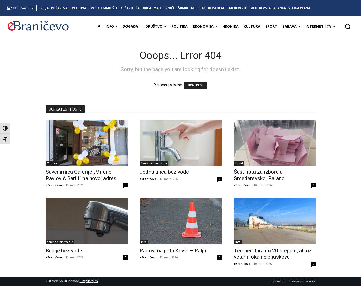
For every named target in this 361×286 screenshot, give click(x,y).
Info (143, 242)
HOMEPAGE (195, 85)
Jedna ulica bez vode (164, 172)
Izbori (239, 163)
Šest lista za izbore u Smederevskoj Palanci (260, 175)
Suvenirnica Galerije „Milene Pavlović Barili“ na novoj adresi (82, 175)
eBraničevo (54, 185)
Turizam (52, 163)
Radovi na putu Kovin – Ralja (173, 251)
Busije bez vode (64, 251)
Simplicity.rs (89, 281)
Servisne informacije (154, 163)
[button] (347, 26)
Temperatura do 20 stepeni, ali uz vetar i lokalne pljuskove (273, 254)
